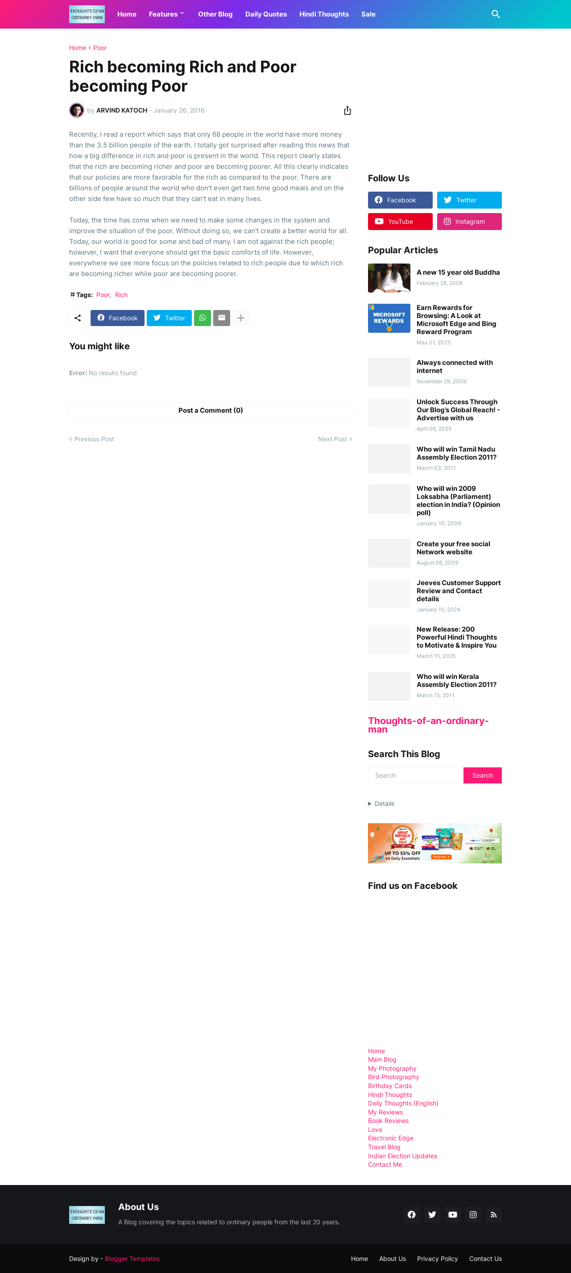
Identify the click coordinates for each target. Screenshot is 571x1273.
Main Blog (382, 1059)
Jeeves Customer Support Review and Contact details (459, 591)
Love (375, 1129)
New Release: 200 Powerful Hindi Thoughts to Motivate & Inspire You (457, 637)
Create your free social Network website (453, 548)
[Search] (494, 14)
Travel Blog (384, 1147)
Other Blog (215, 14)
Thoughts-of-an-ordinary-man (428, 725)
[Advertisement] (435, 100)
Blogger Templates (132, 1258)
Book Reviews (388, 1120)
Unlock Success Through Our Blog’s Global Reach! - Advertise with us (458, 410)
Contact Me (385, 1164)
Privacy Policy (437, 1258)
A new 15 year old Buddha (458, 272)
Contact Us (485, 1258)
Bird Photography (393, 1076)
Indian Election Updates (402, 1156)
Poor (100, 48)
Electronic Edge (391, 1138)
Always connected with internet (455, 367)
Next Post (332, 439)
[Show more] (240, 318)
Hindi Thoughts (324, 14)
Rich (121, 294)
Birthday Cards (390, 1085)
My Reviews (385, 1112)
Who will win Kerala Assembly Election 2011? (457, 681)
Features (163, 14)
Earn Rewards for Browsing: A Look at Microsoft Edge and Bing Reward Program (457, 320)
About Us (392, 1258)
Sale (368, 14)
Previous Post (94, 439)
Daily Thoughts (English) (403, 1103)
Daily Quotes (266, 14)
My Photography (392, 1068)
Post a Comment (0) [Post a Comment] (210, 410)
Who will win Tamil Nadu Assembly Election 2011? (457, 453)
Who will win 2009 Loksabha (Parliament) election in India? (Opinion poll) (458, 501)
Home (127, 14)
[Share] (344, 110)
